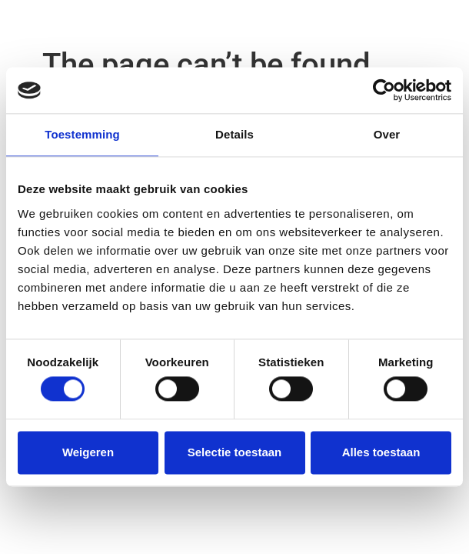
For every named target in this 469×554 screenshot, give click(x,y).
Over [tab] (387, 134)
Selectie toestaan (235, 452)
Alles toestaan (381, 452)
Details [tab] (234, 134)
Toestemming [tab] (82, 134)
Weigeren (88, 452)
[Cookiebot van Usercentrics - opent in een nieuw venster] (384, 90)
